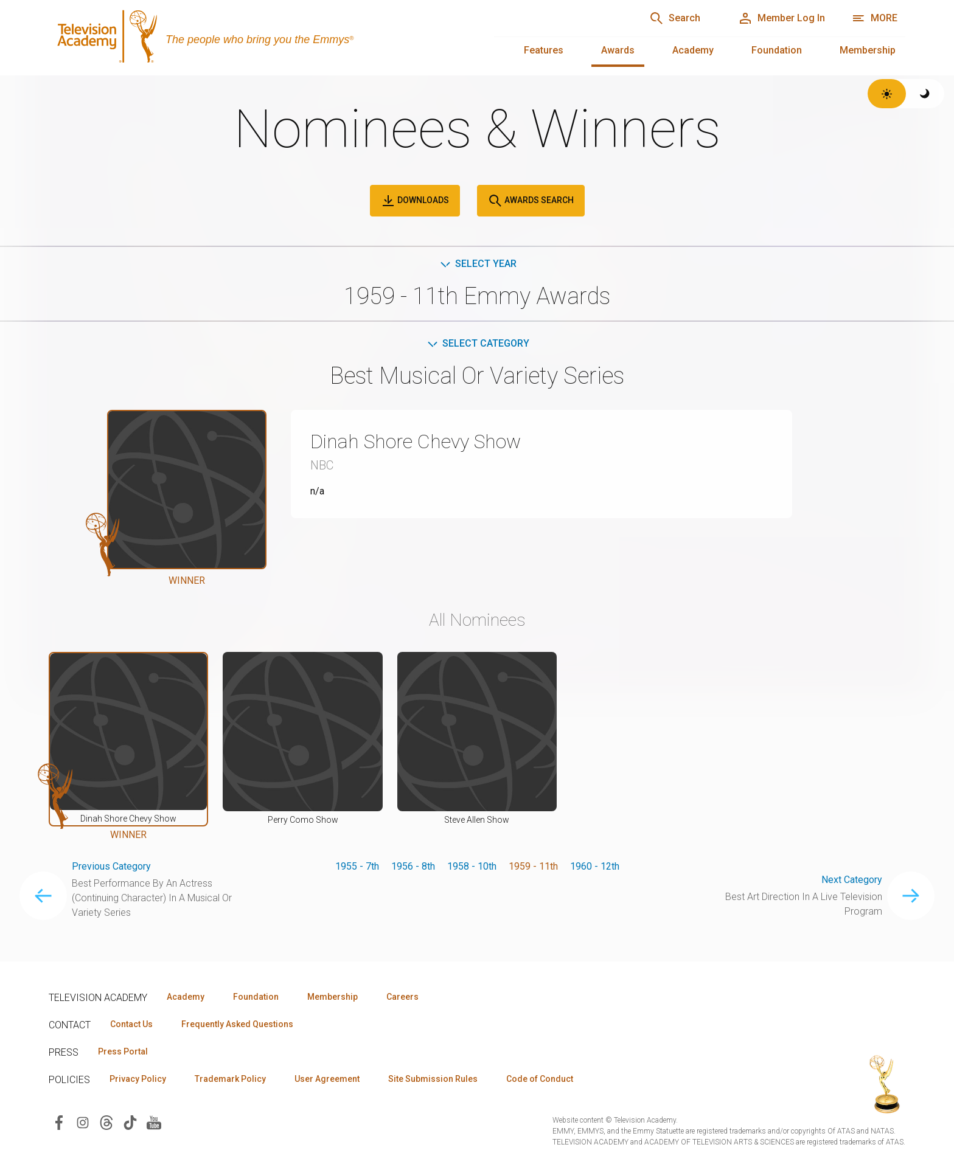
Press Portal (123, 1051)
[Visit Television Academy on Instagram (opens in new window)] (82, 1122)
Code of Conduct (539, 1079)
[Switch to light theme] (887, 93)
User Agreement (327, 1079)
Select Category (477, 343)
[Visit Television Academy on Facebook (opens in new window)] (59, 1122)
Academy (693, 50)
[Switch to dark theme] (925, 93)
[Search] (674, 18)
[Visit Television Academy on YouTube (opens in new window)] (154, 1122)
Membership (868, 50)
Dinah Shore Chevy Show (415, 441)
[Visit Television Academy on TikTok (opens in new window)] (130, 1122)
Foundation (776, 50)
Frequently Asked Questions (237, 1024)
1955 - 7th (357, 866)
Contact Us (131, 1024)
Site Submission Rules (433, 1079)
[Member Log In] (781, 18)
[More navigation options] (875, 18)
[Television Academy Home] (259, 36)
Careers (402, 997)
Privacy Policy (138, 1079)
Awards (618, 50)
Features (543, 50)
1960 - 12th (594, 866)
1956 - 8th (413, 866)
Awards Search (531, 200)
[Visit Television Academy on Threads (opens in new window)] (106, 1122)
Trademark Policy (230, 1079)
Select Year (477, 263)
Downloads (415, 200)
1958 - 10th (471, 866)
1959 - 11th (533, 866)
